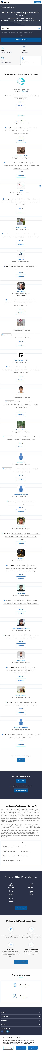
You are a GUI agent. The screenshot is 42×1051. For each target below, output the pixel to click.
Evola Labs (21, 87)
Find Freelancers (21, 790)
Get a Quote (21, 105)
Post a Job (37, 2)
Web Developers (20, 847)
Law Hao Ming (21, 526)
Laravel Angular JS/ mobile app (21, 628)
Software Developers (9, 856)
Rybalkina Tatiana (21, 227)
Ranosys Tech (21, 462)
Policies (3, 1024)
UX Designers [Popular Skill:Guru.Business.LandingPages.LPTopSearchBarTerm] (12, 32)
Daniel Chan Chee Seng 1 (21, 494)
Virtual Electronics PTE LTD (21, 360)
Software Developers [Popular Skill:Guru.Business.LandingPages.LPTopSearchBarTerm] (28, 32)
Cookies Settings (8, 1048)
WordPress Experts (8, 860)
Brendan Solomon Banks (21, 727)
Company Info (4, 1016)
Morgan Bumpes (21, 291)
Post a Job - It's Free (21, 39)
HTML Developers (24, 851)
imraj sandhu (21, 328)
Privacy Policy (12, 1043)
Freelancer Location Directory (8, 7)
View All (21, 759)
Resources (4, 1020)
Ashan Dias (21, 259)
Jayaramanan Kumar (21, 395)
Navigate (3, 1012)
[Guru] (5, 2)
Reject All (32, 1048)
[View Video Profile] (40, 186)
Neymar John (21, 593)
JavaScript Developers (9, 851)
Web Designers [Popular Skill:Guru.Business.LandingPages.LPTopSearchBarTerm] (5, 32)
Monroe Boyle (21, 660)
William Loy (21, 558)
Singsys (21, 190)
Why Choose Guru (21, 908)
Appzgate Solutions (21, 121)
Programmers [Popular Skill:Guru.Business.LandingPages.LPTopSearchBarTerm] (19, 32)
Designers (20, 860)
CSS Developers (22, 856)
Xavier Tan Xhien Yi (21, 430)
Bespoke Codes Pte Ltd (21, 156)
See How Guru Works (21, 962)
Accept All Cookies (21, 1048)
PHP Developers (8, 847)
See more (21, 102)
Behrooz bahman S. (21, 695)
